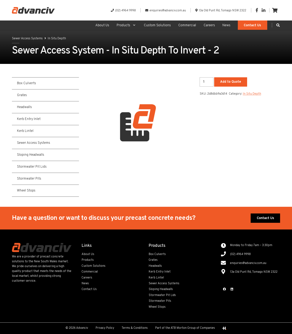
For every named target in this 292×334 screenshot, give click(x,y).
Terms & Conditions (135, 328)
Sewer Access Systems (27, 38)
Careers (87, 278)
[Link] (33, 10)
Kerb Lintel (156, 278)
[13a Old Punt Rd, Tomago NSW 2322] (225, 272)
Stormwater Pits (160, 301)
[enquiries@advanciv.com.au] (225, 263)
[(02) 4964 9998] (225, 254)
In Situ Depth (57, 38)
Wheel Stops (157, 307)
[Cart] (274, 10)
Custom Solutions (93, 266)
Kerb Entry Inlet (160, 272)
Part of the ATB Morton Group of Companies (185, 328)
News (85, 283)
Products (88, 260)
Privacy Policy (105, 328)
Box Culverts (157, 254)
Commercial (90, 272)
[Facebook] (256, 10)
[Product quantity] (206, 82)
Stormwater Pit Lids (162, 295)
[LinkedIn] (263, 10)
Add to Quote (230, 82)
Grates (153, 260)
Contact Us (89, 289)
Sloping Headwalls (161, 289)
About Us (88, 254)
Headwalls (155, 266)
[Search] (278, 25)
